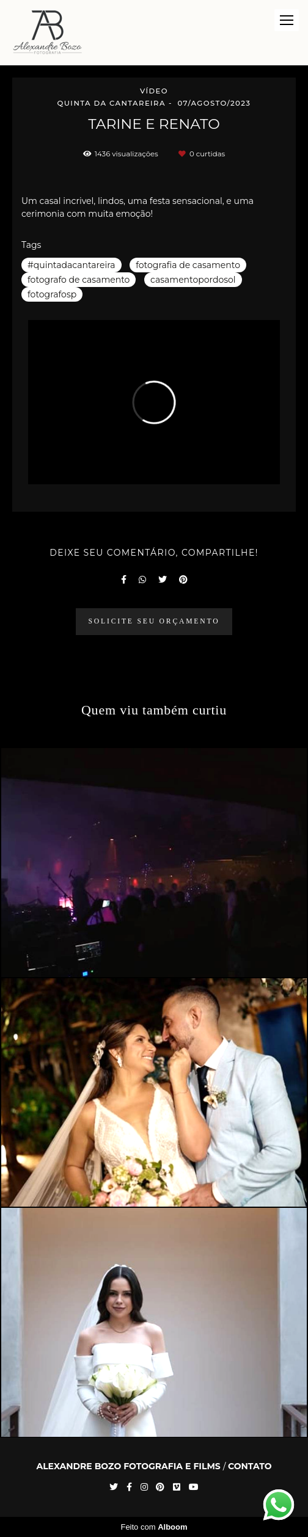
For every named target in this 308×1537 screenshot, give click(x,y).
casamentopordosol (193, 279)
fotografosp (52, 294)
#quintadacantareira (72, 265)
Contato (250, 1466)
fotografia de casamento (188, 265)
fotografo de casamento (79, 279)
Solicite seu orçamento (154, 621)
